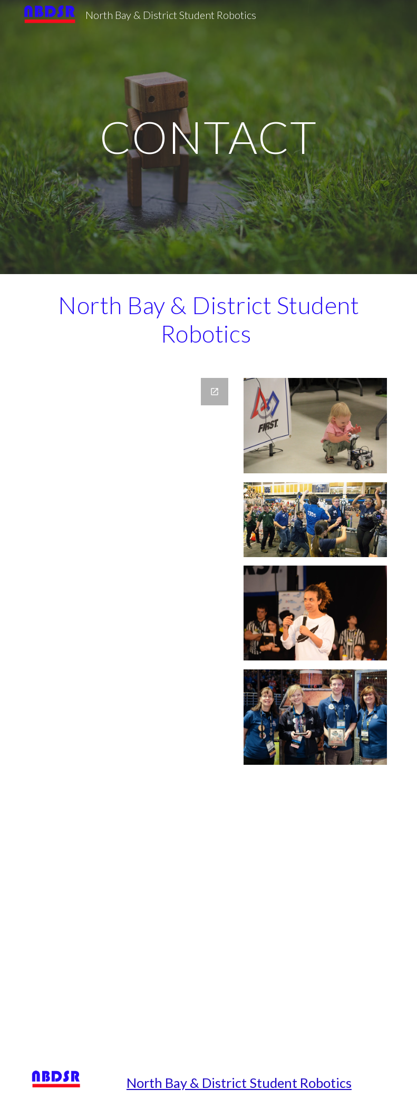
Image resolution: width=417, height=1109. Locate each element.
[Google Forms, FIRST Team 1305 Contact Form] (132, 711)
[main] (208, 136)
